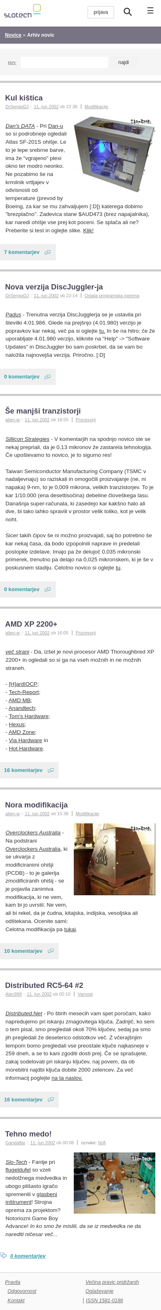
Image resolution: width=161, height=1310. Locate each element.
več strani (17, 652)
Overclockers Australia (33, 833)
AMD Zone (22, 732)
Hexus (16, 724)
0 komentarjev (22, 377)
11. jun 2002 (46, 106)
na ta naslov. (67, 1078)
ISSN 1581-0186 (104, 1300)
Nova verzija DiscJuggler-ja (54, 286)
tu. (102, 331)
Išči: (12, 63)
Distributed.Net (24, 1013)
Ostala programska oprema (112, 295)
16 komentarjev (23, 770)
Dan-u (55, 126)
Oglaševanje (99, 1291)
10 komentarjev (23, 951)
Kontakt (15, 1300)
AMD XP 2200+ (31, 624)
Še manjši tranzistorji (43, 411)
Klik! (88, 230)
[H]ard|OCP (23, 684)
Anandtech (22, 708)
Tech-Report (24, 692)
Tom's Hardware (29, 716)
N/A (102, 1142)
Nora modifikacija (36, 805)
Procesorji (85, 419)
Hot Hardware (26, 748)
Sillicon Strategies (28, 439)
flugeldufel (18, 1170)
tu (118, 568)
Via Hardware (25, 740)
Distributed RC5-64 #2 (44, 985)
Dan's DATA (20, 126)
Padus (13, 314)
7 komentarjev (22, 252)
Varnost (85, 994)
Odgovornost (21, 1291)
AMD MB (20, 700)
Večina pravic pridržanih (112, 1282)
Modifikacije (96, 106)
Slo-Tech (16, 1162)
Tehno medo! (28, 1134)
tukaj (70, 929)
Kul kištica (23, 97)
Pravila (12, 1282)
